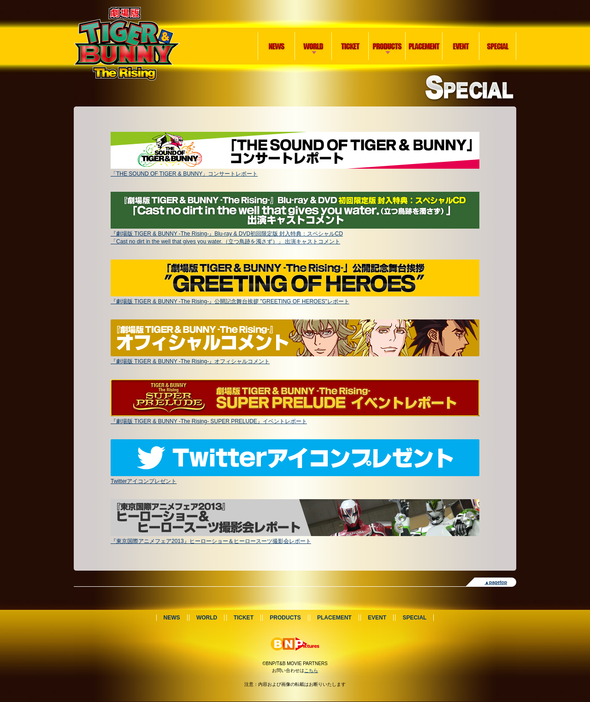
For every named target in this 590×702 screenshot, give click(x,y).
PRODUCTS (385, 35)
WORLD (312, 35)
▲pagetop (495, 582)
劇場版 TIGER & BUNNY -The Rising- (127, 44)
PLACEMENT (424, 46)
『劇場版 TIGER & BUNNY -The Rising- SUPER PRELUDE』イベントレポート (295, 418)
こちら (311, 670)
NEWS (276, 46)
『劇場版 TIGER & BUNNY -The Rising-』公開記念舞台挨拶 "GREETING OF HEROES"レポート (295, 298)
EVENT (460, 46)
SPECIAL (497, 46)
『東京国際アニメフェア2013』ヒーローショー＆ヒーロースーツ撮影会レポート (295, 537)
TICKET (350, 46)
